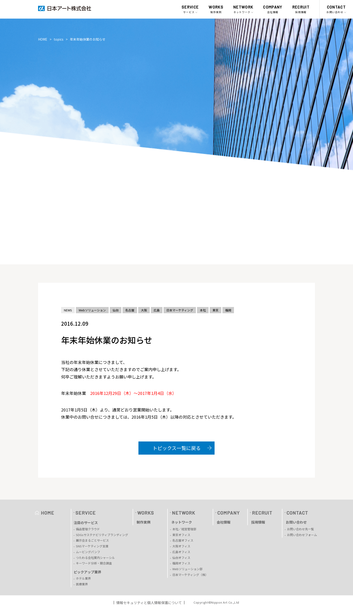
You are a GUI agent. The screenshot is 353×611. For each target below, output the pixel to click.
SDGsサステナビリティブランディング (102, 535)
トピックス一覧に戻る (177, 447)
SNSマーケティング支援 (92, 546)
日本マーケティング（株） (190, 574)
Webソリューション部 (187, 569)
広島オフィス (181, 552)
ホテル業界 (83, 578)
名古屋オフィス (182, 540)
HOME (42, 39)
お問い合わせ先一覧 (300, 529)
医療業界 (82, 584)
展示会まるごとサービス (92, 540)
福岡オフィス (181, 563)
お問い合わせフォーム (302, 535)
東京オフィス (181, 535)
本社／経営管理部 (184, 529)
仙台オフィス (181, 557)
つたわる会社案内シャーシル (95, 557)
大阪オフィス (181, 546)
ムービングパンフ (88, 552)
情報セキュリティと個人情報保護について (149, 602)
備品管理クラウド (88, 529)
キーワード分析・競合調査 (94, 563)
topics (58, 39)
